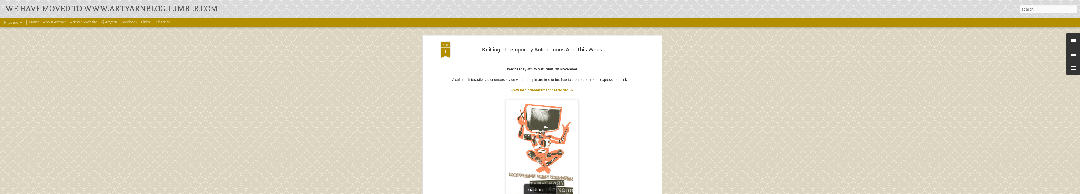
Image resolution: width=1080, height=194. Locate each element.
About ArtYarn (54, 22)
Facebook (129, 22)
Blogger (588, 190)
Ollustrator (558, 190)
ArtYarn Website (83, 22)
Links (145, 22)
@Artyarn (109, 22)
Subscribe (162, 22)
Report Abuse (604, 190)
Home (34, 22)
